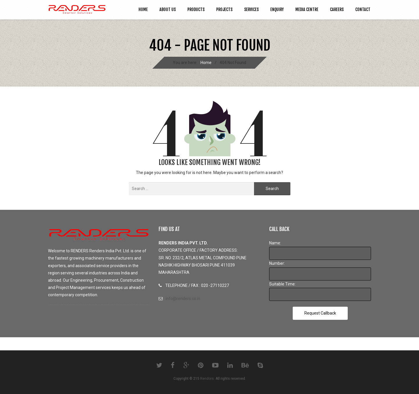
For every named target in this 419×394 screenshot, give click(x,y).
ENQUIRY (277, 9)
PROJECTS (224, 9)
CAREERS (337, 9)
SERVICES (251, 9)
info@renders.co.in (183, 298)
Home (143, 9)
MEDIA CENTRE (306, 9)
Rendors (207, 379)
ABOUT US (167, 9)
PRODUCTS (196, 9)
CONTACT (362, 9)
